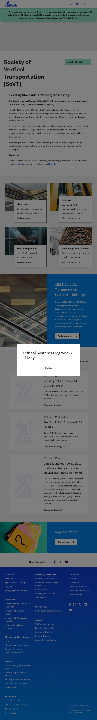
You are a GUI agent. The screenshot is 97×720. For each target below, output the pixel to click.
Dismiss (48, 382)
